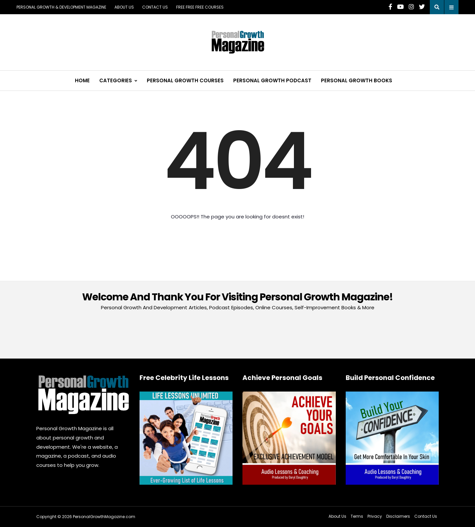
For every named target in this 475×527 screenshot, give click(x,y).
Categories (115, 80)
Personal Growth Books (356, 80)
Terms (357, 516)
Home (82, 80)
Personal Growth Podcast (272, 80)
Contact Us (155, 7)
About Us (124, 7)
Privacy (374, 516)
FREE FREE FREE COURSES (200, 7)
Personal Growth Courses (185, 80)
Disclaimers (398, 516)
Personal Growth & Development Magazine (61, 7)
